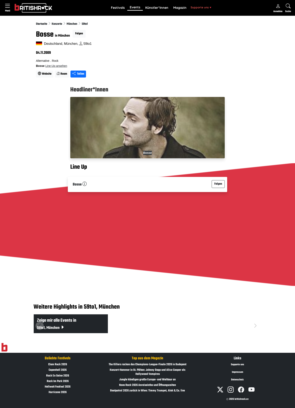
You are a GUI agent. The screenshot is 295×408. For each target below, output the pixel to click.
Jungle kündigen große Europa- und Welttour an (147, 379)
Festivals (118, 8)
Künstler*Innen (156, 8)
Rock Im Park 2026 (58, 381)
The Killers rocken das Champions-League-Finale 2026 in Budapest (147, 364)
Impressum (237, 372)
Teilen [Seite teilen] (78, 74)
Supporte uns (201, 7)
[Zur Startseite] (4, 347)
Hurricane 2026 (58, 392)
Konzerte (57, 24)
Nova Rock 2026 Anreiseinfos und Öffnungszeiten (147, 385)
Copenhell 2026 (58, 370)
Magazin (180, 8)
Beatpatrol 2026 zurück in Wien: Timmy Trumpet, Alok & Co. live (147, 390)
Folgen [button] (79, 33)
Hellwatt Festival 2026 (57, 386)
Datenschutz (237, 380)
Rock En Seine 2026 (57, 375)
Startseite (42, 24)
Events (135, 7)
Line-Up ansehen (56, 65)
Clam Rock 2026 (57, 364)
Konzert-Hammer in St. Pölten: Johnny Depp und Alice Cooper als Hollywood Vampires (147, 372)
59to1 (85, 24)
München (72, 24)
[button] (117, 7)
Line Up (78, 167)
